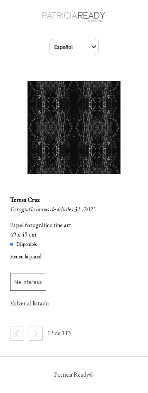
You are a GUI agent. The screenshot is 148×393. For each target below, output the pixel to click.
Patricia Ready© (74, 374)
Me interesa (28, 281)
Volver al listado (29, 303)
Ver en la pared (25, 256)
